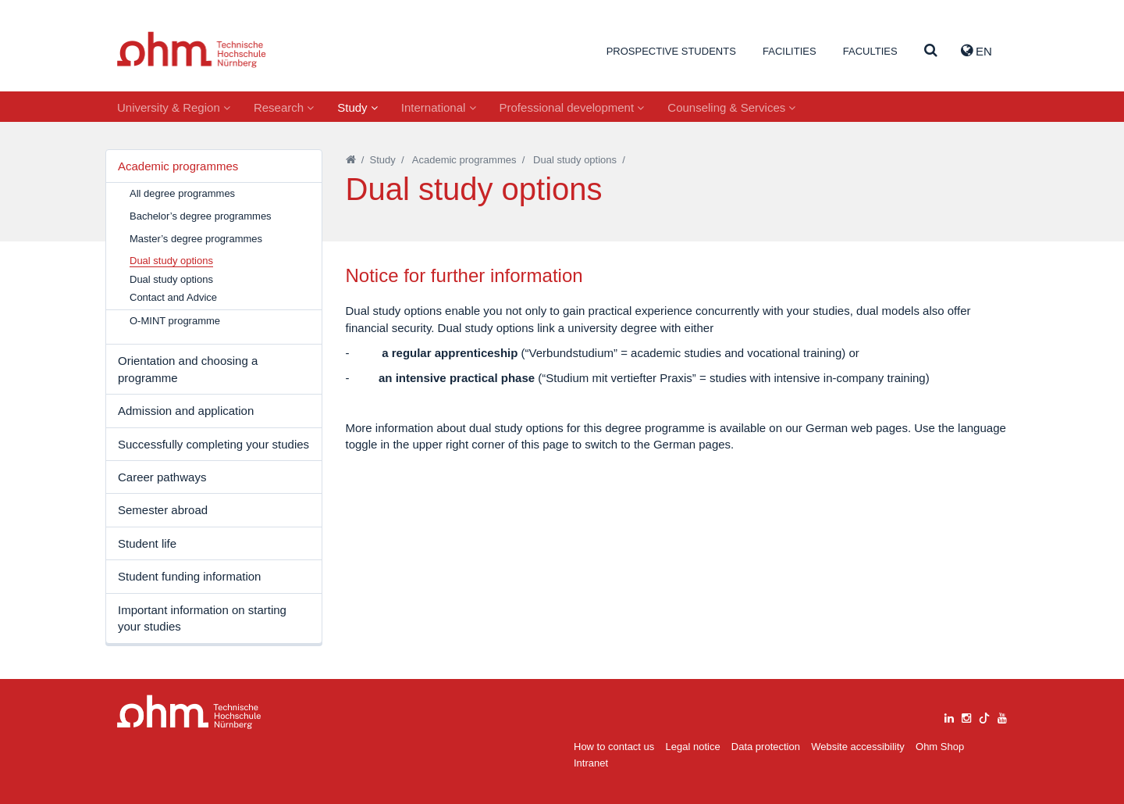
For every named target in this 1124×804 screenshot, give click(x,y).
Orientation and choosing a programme (188, 369)
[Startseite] (351, 160)
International (438, 107)
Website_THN (191, 49)
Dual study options (171, 279)
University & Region (173, 107)
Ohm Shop (940, 746)
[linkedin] (949, 716)
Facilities (789, 51)
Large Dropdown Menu (189, 712)
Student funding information (189, 576)
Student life (147, 543)
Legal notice (693, 746)
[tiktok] (984, 716)
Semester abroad (163, 509)
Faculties (870, 51)
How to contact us (614, 746)
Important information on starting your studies (202, 618)
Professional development (572, 107)
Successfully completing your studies (213, 444)
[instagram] (966, 716)
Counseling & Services (731, 107)
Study (357, 107)
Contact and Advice (173, 297)
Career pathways (162, 477)
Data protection (765, 746)
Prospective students (671, 51)
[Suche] (930, 51)
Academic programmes (178, 166)
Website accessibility (858, 746)
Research (284, 107)
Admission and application (186, 410)
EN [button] (976, 51)
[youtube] (1002, 716)
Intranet (591, 763)
